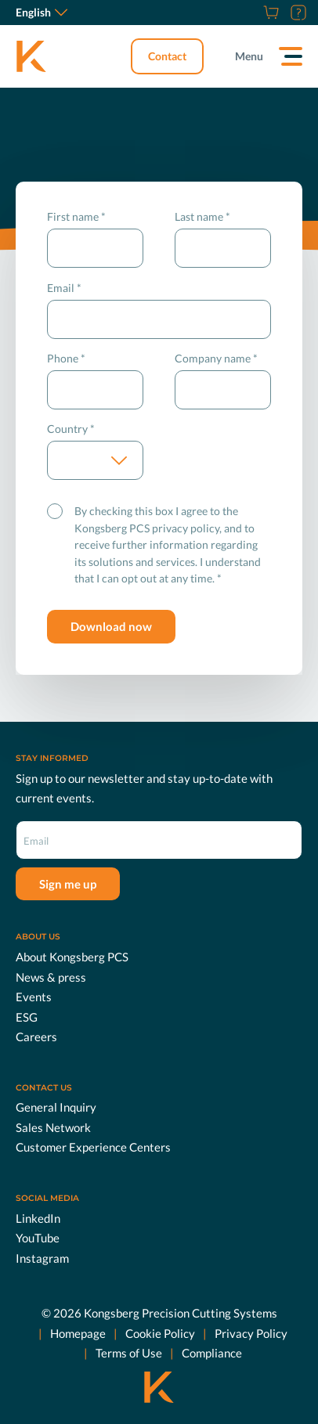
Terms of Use (129, 1353)
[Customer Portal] (296, 12)
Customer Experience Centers (93, 1147)
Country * (71, 428)
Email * (64, 287)
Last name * (202, 216)
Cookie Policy (160, 1333)
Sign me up (67, 884)
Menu (249, 56)
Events (34, 997)
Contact (167, 56)
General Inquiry (56, 1107)
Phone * (66, 358)
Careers (36, 1036)
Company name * (216, 358)
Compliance (212, 1353)
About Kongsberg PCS (72, 957)
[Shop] (269, 12)
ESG (27, 1017)
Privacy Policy (251, 1333)
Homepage (78, 1333)
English (41, 12)
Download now (111, 626)
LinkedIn (38, 1218)
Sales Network (53, 1127)
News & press (51, 977)
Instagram (42, 1258)
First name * (76, 216)
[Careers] (251, 12)
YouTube (38, 1238)
